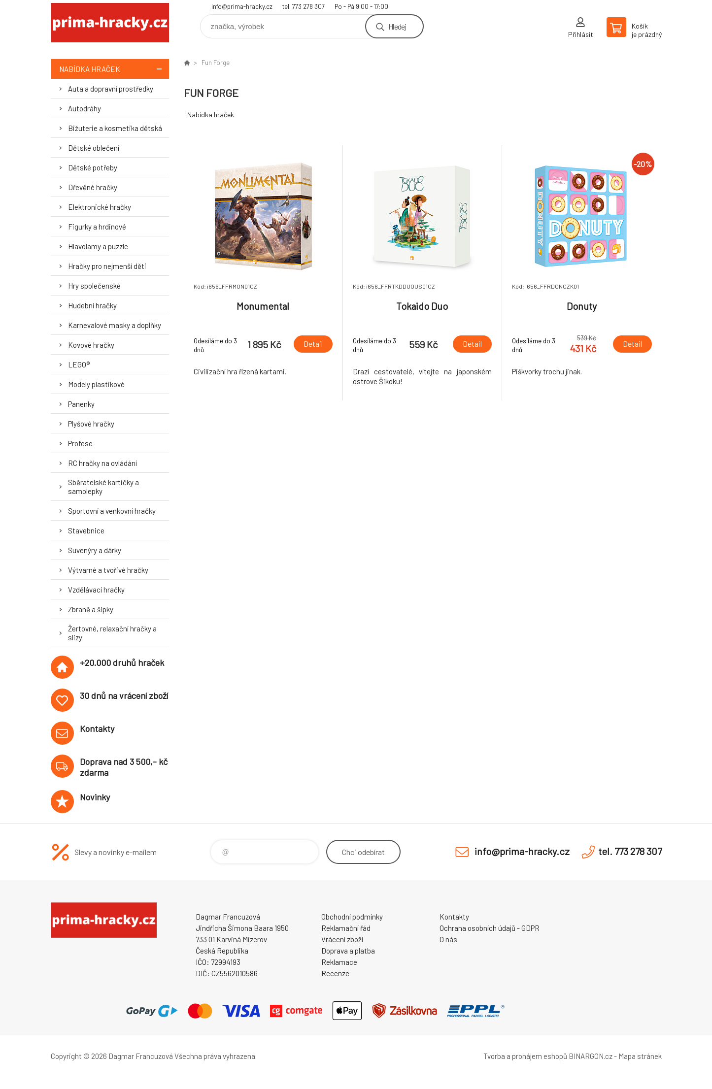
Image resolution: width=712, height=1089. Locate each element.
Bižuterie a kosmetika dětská (115, 128)
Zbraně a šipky (90, 609)
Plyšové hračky (91, 423)
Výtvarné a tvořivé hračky (108, 569)
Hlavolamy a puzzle (98, 246)
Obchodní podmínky (352, 916)
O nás (448, 939)
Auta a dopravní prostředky (110, 88)
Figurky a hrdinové (97, 226)
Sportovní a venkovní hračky (112, 510)
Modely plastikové (96, 384)
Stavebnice (86, 530)
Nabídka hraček (114, 68)
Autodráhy (84, 108)
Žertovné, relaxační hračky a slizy (112, 633)
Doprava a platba (348, 950)
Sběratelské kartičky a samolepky (103, 486)
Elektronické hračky (99, 206)
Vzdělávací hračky (96, 589)
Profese (80, 443)
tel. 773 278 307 (303, 6)
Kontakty (454, 916)
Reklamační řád (346, 928)
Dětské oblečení (93, 147)
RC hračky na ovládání (102, 463)
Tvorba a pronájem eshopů (525, 1056)
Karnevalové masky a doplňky (114, 325)
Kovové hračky (91, 344)
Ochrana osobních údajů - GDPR (490, 928)
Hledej (397, 26)
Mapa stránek (640, 1056)
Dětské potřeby (92, 167)
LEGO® (79, 364)
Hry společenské (94, 285)
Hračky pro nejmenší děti (107, 266)
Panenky (81, 403)
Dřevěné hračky (92, 187)
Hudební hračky (92, 305)
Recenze (335, 973)
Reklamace (339, 961)
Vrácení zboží (342, 939)
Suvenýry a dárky (94, 550)
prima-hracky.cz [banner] (110, 23)
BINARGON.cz (590, 1056)
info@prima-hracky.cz (241, 6)
